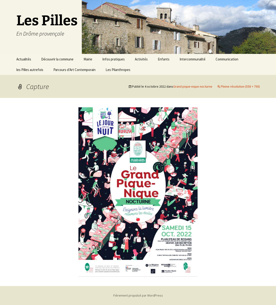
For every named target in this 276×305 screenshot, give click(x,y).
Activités (141, 59)
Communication (227, 59)
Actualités (23, 59)
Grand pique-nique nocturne (192, 86)
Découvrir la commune (57, 59)
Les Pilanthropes (118, 69)
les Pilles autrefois (29, 69)
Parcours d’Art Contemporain (74, 69)
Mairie (88, 59)
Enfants (163, 59)
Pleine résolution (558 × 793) (240, 86)
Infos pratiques (113, 59)
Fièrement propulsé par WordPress (138, 295)
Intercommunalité (193, 59)
